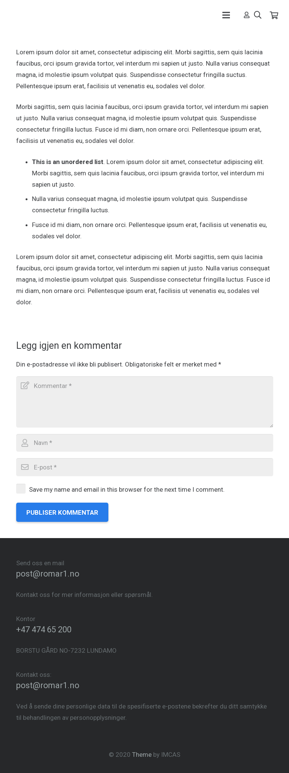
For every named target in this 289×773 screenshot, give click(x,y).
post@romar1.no (47, 573)
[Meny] (226, 15)
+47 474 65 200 (43, 629)
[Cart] (274, 15)
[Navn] (144, 443)
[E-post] (144, 467)
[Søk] (257, 15)
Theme (142, 754)
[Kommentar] (144, 402)
